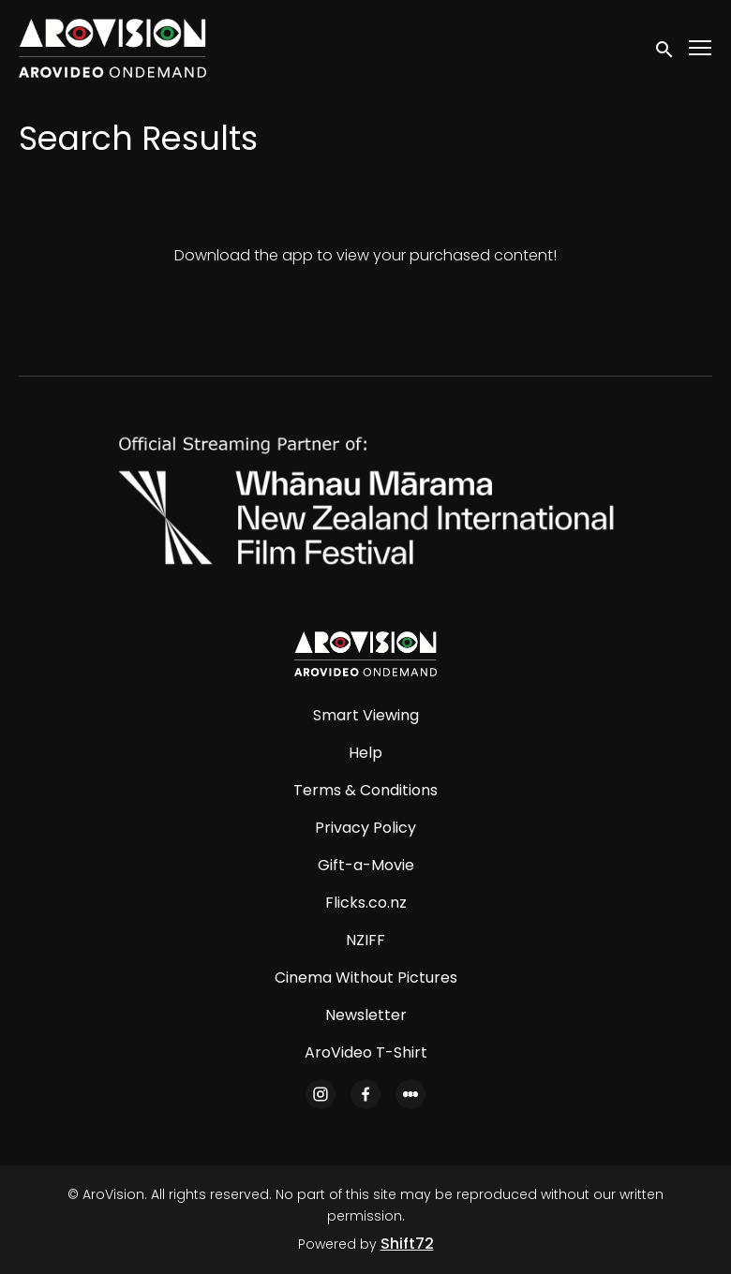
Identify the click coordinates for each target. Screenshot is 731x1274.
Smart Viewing (366, 715)
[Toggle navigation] (701, 48)
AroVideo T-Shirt (366, 1052)
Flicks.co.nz (366, 902)
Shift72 (407, 1243)
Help (365, 752)
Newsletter (366, 1015)
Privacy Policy (365, 827)
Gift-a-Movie (366, 865)
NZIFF (365, 940)
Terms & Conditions (365, 790)
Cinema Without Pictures (366, 977)
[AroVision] (365, 653)
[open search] (665, 48)
